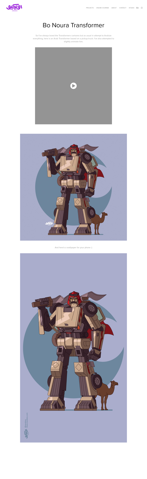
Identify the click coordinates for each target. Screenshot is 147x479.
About (114, 8)
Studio (131, 8)
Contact (122, 8)
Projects (90, 8)
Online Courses (102, 8)
